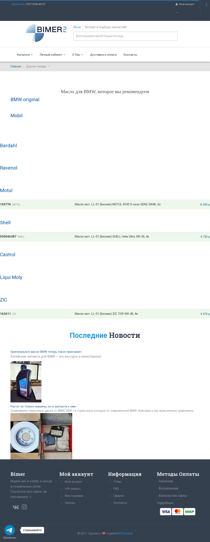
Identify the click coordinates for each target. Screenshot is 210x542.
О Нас (77, 55)
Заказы (70, 503)
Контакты (130, 55)
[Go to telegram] (10, 530)
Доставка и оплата (103, 55)
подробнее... (166, 503)
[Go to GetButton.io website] (9, 538)
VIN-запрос (73, 489)
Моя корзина (74, 496)
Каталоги (25, 55)
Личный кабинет (52, 55)
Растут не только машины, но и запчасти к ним (43, 406)
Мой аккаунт (73, 481)
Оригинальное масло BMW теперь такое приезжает (46, 352)
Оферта (118, 496)
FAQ (116, 489)
